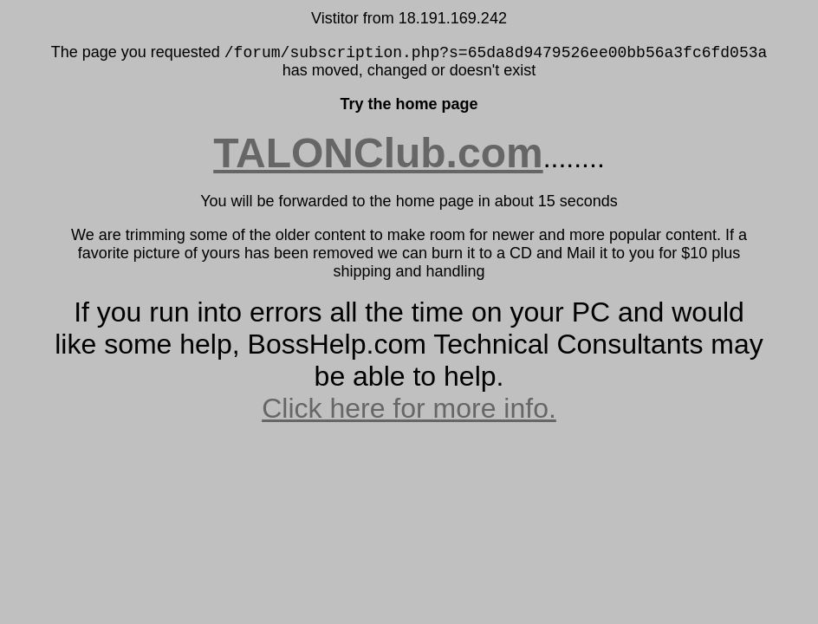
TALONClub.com (377, 153)
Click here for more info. (409, 408)
